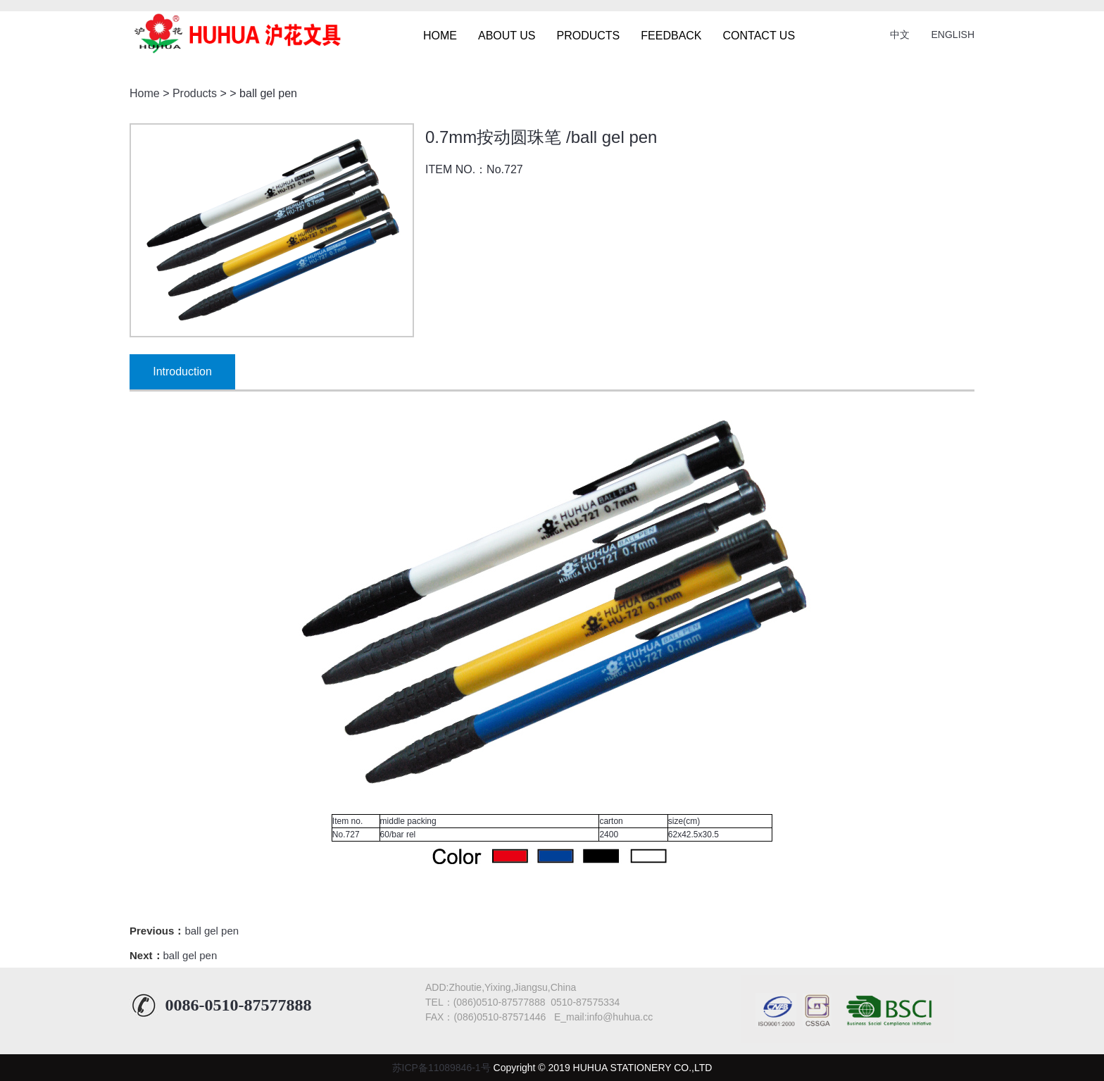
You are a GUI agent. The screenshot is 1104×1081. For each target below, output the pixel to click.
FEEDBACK (671, 36)
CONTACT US (759, 36)
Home (145, 93)
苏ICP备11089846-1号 (441, 1067)
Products (194, 93)
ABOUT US (507, 36)
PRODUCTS (588, 36)
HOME (440, 36)
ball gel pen (211, 931)
